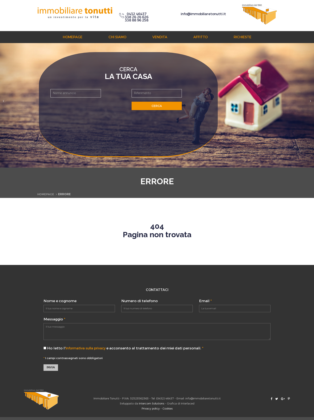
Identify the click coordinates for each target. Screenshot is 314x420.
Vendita (159, 37)
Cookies (167, 409)
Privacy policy (151, 409)
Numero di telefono (139, 301)
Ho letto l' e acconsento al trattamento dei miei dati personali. (126, 348)
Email (205, 301)
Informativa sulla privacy (88, 348)
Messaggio (54, 319)
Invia (51, 368)
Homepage (72, 37)
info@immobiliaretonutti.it (203, 14)
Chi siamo (117, 37)
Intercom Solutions (151, 404)
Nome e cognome (60, 301)
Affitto (200, 37)
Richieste (242, 37)
